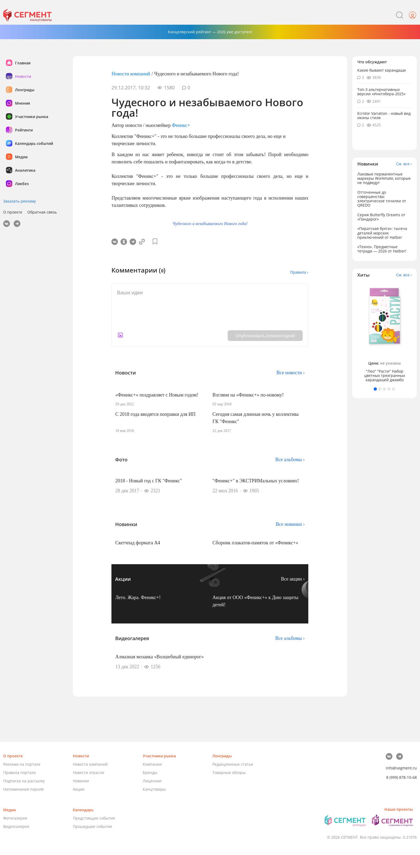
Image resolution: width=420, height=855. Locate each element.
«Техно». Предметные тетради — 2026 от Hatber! (381, 249)
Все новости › (290, 372)
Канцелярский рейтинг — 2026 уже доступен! (210, 31)
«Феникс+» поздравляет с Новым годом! (156, 395)
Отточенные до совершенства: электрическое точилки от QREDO (381, 199)
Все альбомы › (290, 459)
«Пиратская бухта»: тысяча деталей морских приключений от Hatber (382, 233)
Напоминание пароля (23, 789)
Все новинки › (290, 524)
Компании (152, 764)
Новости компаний (130, 73)
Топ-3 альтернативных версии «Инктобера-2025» (381, 91)
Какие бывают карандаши (381, 70)
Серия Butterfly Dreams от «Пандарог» (381, 217)
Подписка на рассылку (24, 780)
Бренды (150, 772)
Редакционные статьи (232, 764)
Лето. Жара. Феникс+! (137, 597)
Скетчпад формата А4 (137, 542)
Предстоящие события (94, 818)
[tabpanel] (384, 332)
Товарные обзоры (229, 772)
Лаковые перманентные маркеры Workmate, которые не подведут (384, 178)
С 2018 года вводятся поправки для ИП (155, 414)
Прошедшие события (92, 826)
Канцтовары (154, 789)
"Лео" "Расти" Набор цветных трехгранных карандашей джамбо (384, 375)
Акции (78, 789)
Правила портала (19, 772)
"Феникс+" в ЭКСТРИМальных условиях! (255, 480)
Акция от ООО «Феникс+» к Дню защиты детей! (255, 601)
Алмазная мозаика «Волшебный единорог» (159, 656)
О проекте (12, 212)
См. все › (404, 164)
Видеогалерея (16, 826)
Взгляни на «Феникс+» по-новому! (248, 395)
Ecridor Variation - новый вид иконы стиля (384, 115)
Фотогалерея (15, 818)
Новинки (81, 780)
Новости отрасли (88, 772)
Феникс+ (181, 125)
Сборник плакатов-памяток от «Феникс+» (255, 542)
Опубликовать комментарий (265, 336)
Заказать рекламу (19, 201)
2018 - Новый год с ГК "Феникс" (148, 480)
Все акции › (293, 579)
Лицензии (152, 780)
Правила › (299, 272)
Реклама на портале (21, 764)
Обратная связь (42, 212)
